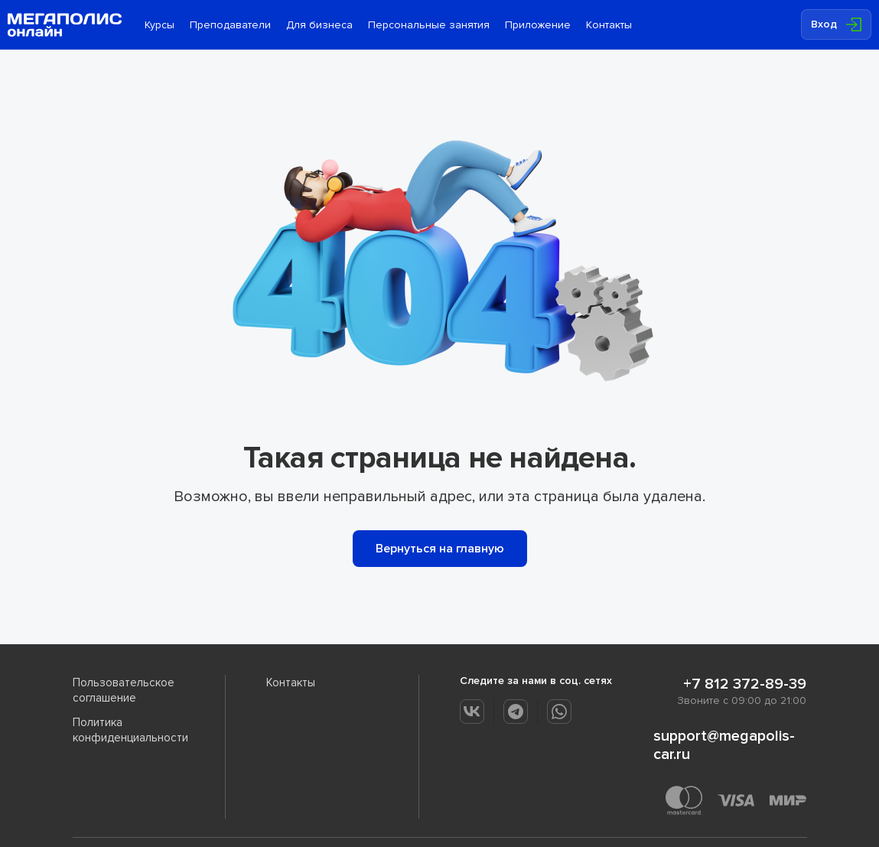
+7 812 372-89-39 (744, 684)
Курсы (159, 24)
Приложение (538, 24)
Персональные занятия (429, 24)
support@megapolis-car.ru (724, 745)
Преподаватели (230, 24)
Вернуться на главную (440, 548)
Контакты (609, 24)
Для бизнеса (319, 24)
